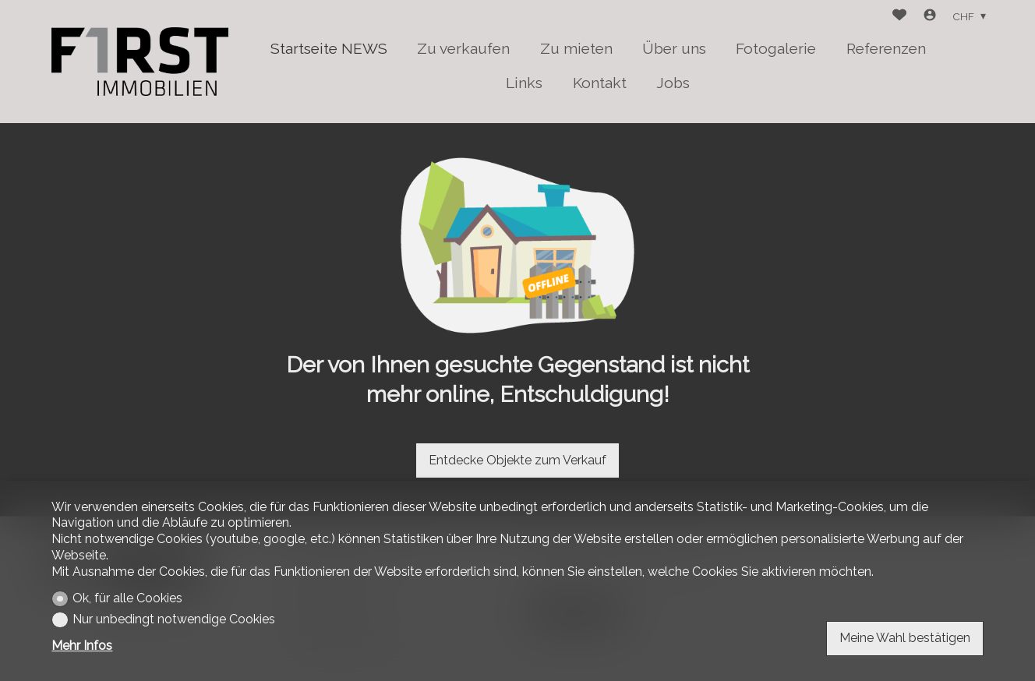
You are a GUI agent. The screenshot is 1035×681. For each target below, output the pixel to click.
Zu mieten (576, 48)
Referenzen (886, 48)
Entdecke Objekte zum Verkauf (517, 460)
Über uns (674, 48)
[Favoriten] (899, 17)
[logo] (139, 61)
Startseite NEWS (328, 48)
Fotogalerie (776, 48)
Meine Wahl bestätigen (904, 637)
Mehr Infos (81, 645)
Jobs (673, 82)
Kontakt (600, 82)
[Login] (930, 17)
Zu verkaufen (463, 48)
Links (524, 82)
